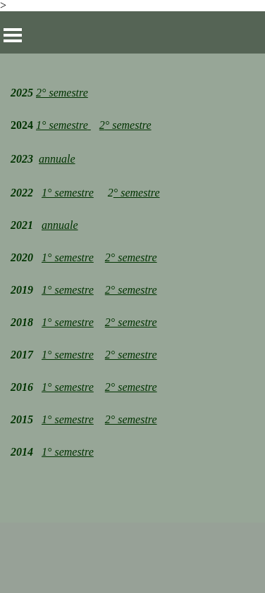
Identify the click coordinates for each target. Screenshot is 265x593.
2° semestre (62, 93)
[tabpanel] (132, 288)
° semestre (128, 125)
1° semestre (68, 193)
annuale (57, 159)
